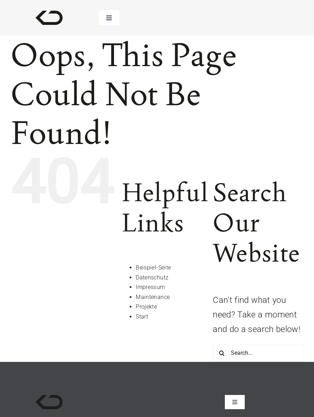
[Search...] (258, 353)
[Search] (222, 353)
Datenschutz (152, 277)
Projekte (146, 306)
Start (142, 316)
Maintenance (153, 297)
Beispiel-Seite (153, 267)
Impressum (150, 287)
